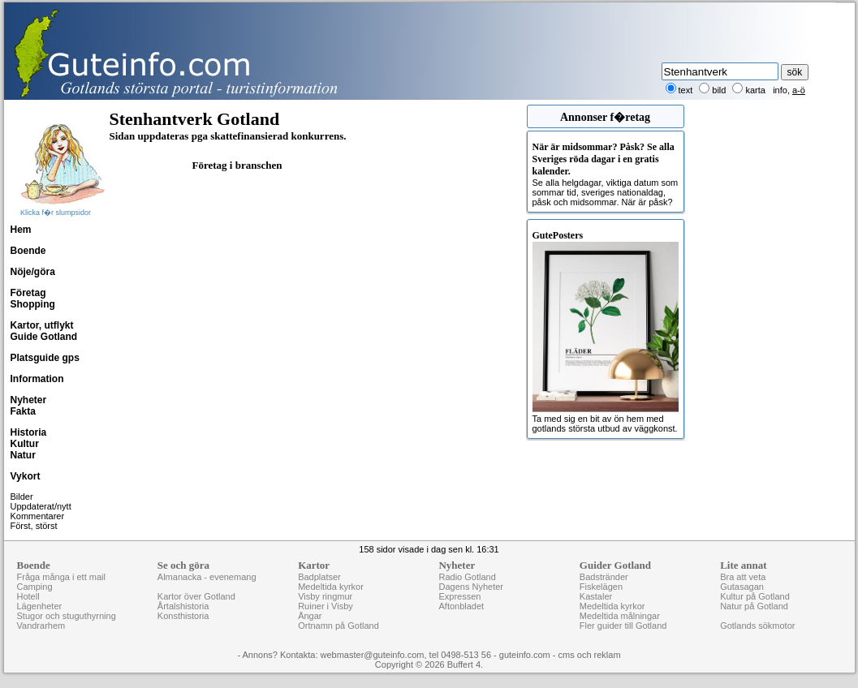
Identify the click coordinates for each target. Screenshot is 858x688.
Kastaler (596, 596)
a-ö (798, 90)
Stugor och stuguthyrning (66, 616)
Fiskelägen (601, 586)
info (780, 90)
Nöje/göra (33, 271)
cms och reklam (589, 655)
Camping (35, 586)
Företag (28, 293)
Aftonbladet (461, 606)
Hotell (28, 596)
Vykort (26, 476)
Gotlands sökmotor (757, 625)
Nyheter (29, 400)
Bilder (22, 496)
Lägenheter (40, 606)
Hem (21, 229)
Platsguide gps (45, 357)
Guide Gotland (44, 336)
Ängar (309, 616)
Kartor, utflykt (42, 325)
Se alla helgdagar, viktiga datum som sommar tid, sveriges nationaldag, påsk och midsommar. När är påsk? (605, 174)
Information (37, 379)
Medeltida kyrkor (331, 586)
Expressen (459, 596)
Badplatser (319, 577)
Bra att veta (742, 577)
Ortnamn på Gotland (338, 625)
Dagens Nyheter (470, 586)
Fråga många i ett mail (61, 577)
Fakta (23, 411)
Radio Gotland (466, 577)
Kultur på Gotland (755, 596)
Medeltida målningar (620, 616)
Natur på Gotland (754, 606)
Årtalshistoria (183, 606)
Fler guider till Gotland (623, 625)
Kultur (25, 443)
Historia (29, 432)
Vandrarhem (41, 625)
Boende (28, 250)
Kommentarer (38, 516)
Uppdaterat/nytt (41, 506)
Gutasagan (742, 586)
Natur (23, 455)
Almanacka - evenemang (207, 577)
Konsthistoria (183, 616)
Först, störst (34, 526)
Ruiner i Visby (325, 606)
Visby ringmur (325, 596)
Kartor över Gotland (196, 596)
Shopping (33, 304)
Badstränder (604, 577)
